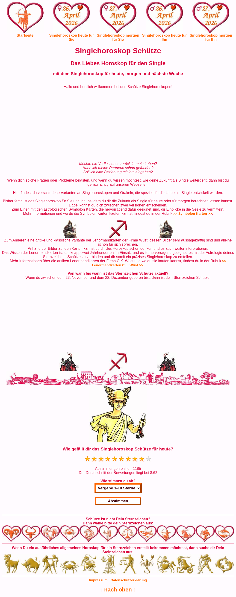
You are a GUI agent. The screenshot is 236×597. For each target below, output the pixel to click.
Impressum (98, 580)
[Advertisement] (118, 125)
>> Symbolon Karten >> (192, 213)
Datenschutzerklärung (129, 580)
